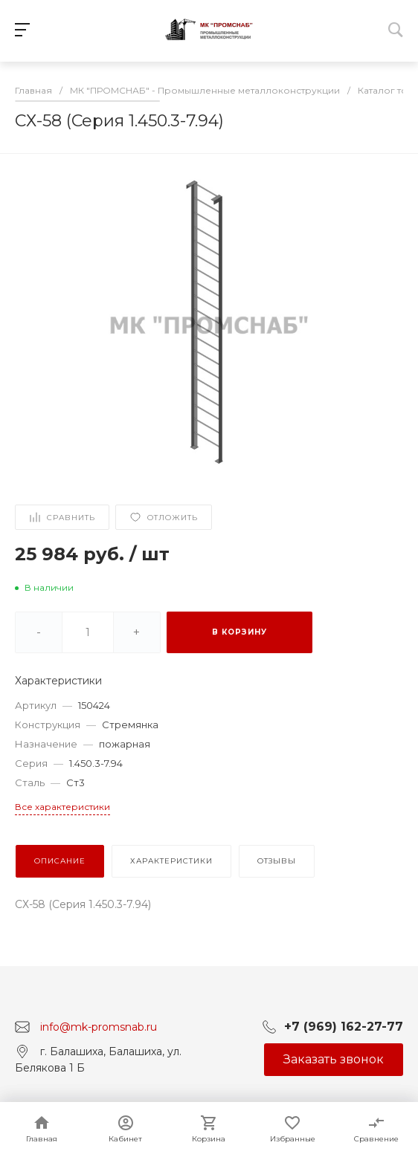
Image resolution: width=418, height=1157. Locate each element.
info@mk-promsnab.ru (98, 1026)
